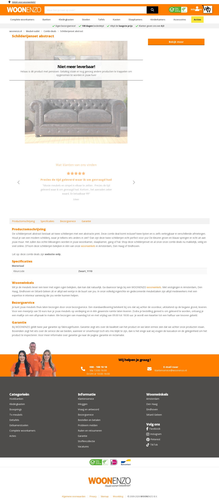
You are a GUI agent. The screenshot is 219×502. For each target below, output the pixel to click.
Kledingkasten (66, 19)
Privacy (93, 496)
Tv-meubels (15, 414)
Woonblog (118, 496)
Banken (47, 19)
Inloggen (82, 404)
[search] (152, 10)
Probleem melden (88, 425)
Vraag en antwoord (88, 409)
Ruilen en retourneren (90, 430)
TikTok (154, 444)
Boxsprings (15, 409)
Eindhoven (152, 409)
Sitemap (105, 496)
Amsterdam (152, 398)
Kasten (116, 19)
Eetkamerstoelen (18, 425)
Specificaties (47, 221)
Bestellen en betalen (89, 420)
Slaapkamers (135, 19)
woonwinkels (88, 246)
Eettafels (14, 420)
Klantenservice (86, 398)
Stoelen (86, 19)
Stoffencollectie (86, 441)
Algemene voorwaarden (73, 496)
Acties (197, 19)
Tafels (101, 19)
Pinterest (155, 439)
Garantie (86, 221)
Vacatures (83, 446)
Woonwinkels (157, 394)
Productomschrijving (23, 221)
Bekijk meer (176, 41)
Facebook (154, 428)
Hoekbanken (16, 398)
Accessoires (179, 19)
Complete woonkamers (22, 19)
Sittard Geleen (154, 414)
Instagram (156, 434)
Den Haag (151, 404)
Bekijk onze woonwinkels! (25, 2)
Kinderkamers (158, 19)
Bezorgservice (68, 221)
